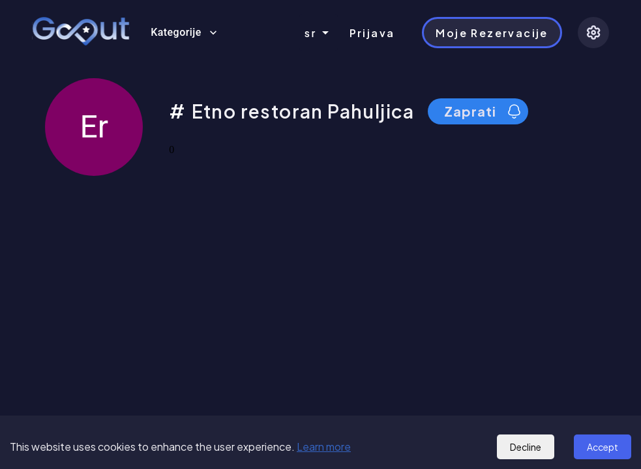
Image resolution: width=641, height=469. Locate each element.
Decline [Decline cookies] (525, 447)
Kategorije (183, 33)
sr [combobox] (311, 33)
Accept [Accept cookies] (602, 447)
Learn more (324, 446)
